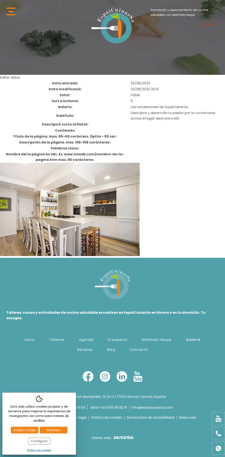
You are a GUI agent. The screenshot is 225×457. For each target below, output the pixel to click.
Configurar (39, 441)
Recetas (85, 349)
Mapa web (187, 417)
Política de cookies (106, 417)
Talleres (57, 339)
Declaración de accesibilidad (150, 417)
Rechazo (54, 430)
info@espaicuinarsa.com (152, 407)
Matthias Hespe (156, 339)
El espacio (117, 339)
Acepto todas (25, 430)
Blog (111, 349)
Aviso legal (78, 417)
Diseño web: (112, 437)
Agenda (86, 339)
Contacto (139, 349)
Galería (193, 339)
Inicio (30, 339)
